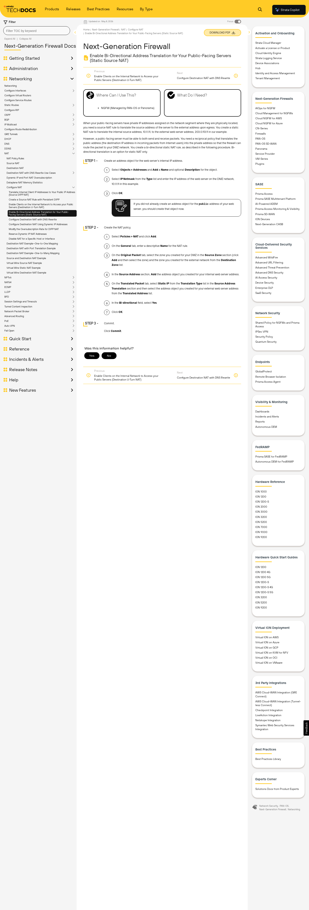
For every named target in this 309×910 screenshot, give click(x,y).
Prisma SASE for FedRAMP (271, 456)
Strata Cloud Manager (268, 42)
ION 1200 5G (262, 577)
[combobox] (36, 30)
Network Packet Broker (16, 311)
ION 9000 (261, 532)
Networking (20, 78)
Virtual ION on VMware (269, 662)
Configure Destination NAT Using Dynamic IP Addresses (38, 224)
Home (86, 29)
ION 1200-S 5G (264, 592)
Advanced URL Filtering (269, 262)
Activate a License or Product (272, 48)
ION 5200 (261, 522)
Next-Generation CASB (269, 224)
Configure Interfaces (15, 90)
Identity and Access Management (275, 73)
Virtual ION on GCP (266, 647)
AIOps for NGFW (265, 108)
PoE (6, 321)
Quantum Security (266, 341)
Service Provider (265, 153)
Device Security (264, 282)
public (204, 204)
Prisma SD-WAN (265, 214)
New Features (22, 390)
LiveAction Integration (268, 715)
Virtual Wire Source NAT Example (24, 263)
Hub (257, 68)
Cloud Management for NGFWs (274, 113)
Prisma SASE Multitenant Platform (275, 198)
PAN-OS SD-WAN (266, 143)
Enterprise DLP (264, 287)
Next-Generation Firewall (105, 29)
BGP (6, 119)
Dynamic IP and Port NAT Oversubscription (29, 177)
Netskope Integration (268, 720)
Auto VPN (9, 325)
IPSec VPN (261, 331)
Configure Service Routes (18, 100)
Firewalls (260, 133)
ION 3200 (261, 517)
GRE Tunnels (11, 134)
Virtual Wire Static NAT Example (24, 268)
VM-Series (261, 158)
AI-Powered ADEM (266, 203)
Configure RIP (11, 110)
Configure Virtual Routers (17, 95)
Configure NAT (14, 187)
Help (13, 379)
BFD (6, 296)
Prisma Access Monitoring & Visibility (277, 208)
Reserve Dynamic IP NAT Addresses (28, 234)
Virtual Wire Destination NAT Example (26, 272)
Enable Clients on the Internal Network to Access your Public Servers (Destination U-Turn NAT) (41, 205)
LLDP (7, 292)
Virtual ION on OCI (266, 657)
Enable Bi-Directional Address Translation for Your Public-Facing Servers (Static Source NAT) (39, 213)
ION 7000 (261, 527)
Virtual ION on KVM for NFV (271, 652)
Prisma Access (264, 193)
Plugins (259, 163)
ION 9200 (261, 537)
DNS (6, 143)
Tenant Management (267, 78)
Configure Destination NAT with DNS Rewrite (33, 219)
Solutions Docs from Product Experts (277, 789)
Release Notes (23, 369)
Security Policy (264, 336)
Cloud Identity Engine (268, 53)
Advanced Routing (14, 316)
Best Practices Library (268, 759)
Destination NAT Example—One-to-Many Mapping (33, 253)
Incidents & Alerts (26, 359)
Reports (260, 421)
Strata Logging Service (268, 58)
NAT (6, 153)
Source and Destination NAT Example (26, 258)
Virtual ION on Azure (267, 642)
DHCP (7, 139)
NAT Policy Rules (15, 158)
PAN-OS (260, 138)
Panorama (261, 148)
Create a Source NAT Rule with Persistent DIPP (34, 199)
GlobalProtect (263, 371)
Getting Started (24, 58)
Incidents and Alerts (267, 416)
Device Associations (267, 63)
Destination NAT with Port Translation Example (31, 248)
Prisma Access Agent (268, 381)
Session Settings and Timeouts (20, 301)
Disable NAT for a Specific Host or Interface (32, 238)
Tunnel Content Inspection (18, 306)
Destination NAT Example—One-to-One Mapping (32, 243)
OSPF (7, 115)
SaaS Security (263, 293)
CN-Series (261, 128)
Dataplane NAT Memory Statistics (24, 182)
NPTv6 (7, 277)
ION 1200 (260, 496)
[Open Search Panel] (260, 9)
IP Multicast (10, 124)
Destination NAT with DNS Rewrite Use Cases (31, 173)
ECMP (7, 287)
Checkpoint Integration (269, 710)
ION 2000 (261, 506)
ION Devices (262, 219)
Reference (19, 349)
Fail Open (9, 330)
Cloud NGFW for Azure (269, 123)
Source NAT (13, 163)
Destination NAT (15, 168)
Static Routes (11, 105)
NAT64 (7, 282)
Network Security (268, 806)
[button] (306, 728)
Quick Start (20, 338)
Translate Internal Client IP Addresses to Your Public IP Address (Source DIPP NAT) (42, 193)
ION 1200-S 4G (264, 587)
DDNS (7, 148)
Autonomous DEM (266, 426)
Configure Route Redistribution (20, 129)
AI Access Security (266, 277)
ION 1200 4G (262, 572)
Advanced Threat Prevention (272, 267)
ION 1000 (261, 491)
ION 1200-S (262, 501)
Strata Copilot (287, 9)
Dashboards (262, 411)
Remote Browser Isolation (270, 376)
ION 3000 (261, 511)
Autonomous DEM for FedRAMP (274, 461)
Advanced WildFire (266, 257)
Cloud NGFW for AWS (268, 118)
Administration (23, 68)
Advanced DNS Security (269, 272)
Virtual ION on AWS (267, 637)
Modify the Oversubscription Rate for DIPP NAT (34, 229)
